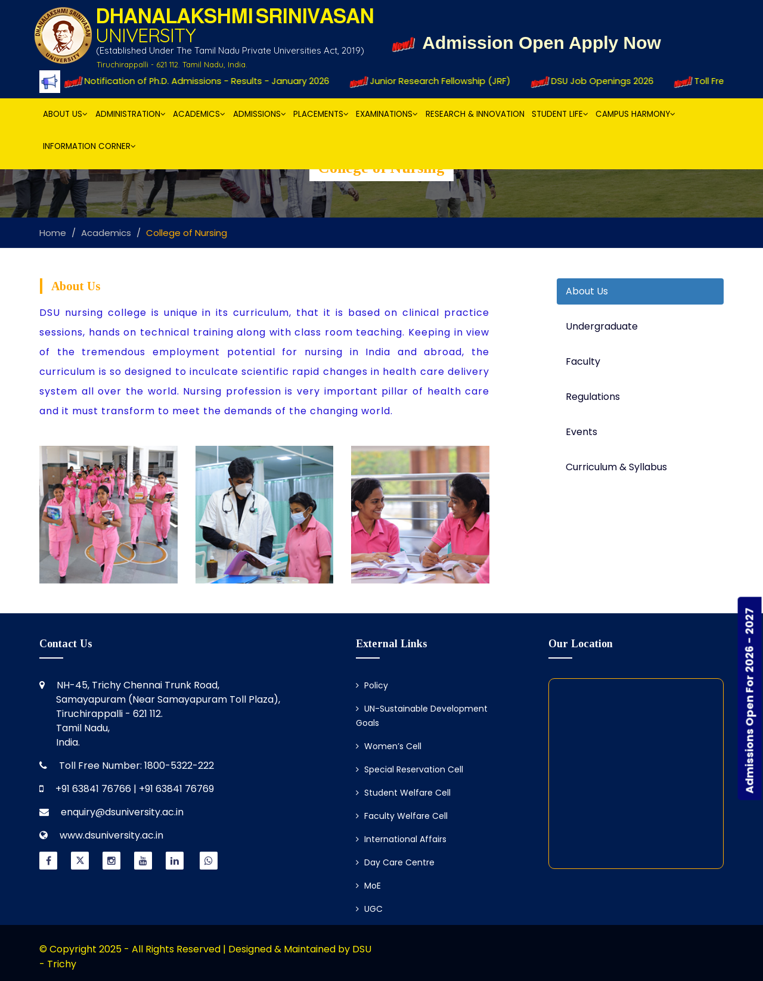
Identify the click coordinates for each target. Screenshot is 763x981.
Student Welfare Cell (403, 793)
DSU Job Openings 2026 (601, 81)
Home (52, 232)
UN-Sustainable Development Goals (422, 716)
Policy (372, 685)
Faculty (583, 361)
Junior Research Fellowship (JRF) (439, 81)
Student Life (560, 114)
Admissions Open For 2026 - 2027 (749, 701)
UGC (369, 909)
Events (581, 432)
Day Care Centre (395, 862)
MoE (368, 886)
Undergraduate (602, 326)
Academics (199, 114)
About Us (65, 114)
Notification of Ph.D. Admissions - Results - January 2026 (205, 81)
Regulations (593, 396)
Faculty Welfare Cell (402, 816)
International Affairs (401, 839)
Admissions (259, 114)
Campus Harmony (635, 114)
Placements (321, 114)
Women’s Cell (388, 746)
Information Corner (89, 146)
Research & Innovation (475, 114)
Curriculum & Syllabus (616, 467)
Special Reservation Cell (409, 769)
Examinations (387, 114)
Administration (130, 114)
